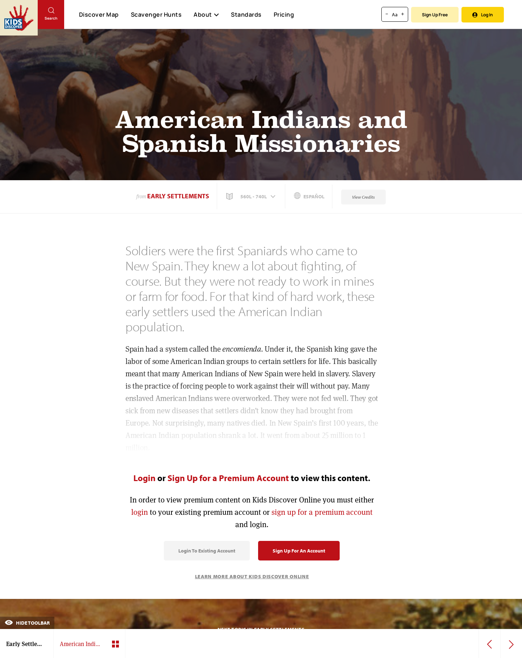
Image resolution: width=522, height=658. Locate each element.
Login (144, 477)
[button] (251, 196)
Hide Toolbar (27, 623)
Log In (482, 15)
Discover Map (99, 14)
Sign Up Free (435, 15)
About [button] (206, 14)
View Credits (363, 197)
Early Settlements (178, 196)
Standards (246, 14)
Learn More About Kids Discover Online (252, 576)
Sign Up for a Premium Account (228, 477)
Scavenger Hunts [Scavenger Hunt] (156, 15)
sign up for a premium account (322, 512)
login (139, 512)
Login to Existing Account (206, 550)
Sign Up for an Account (299, 550)
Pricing (284, 14)
